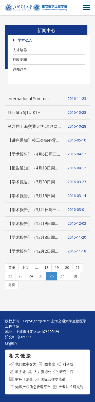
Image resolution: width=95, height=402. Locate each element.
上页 (25, 267)
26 (52, 276)
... (36, 267)
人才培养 (20, 49)
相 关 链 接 (20, 355)
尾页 (11, 284)
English (11, 343)
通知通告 (20, 69)
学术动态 (25, 40)
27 (62, 276)
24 (31, 276)
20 (67, 267)
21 (77, 267)
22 (10, 276)
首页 (11, 267)
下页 (74, 276)
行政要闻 (20, 59)
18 (46, 267)
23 (20, 276)
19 (57, 267)
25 (41, 276)
